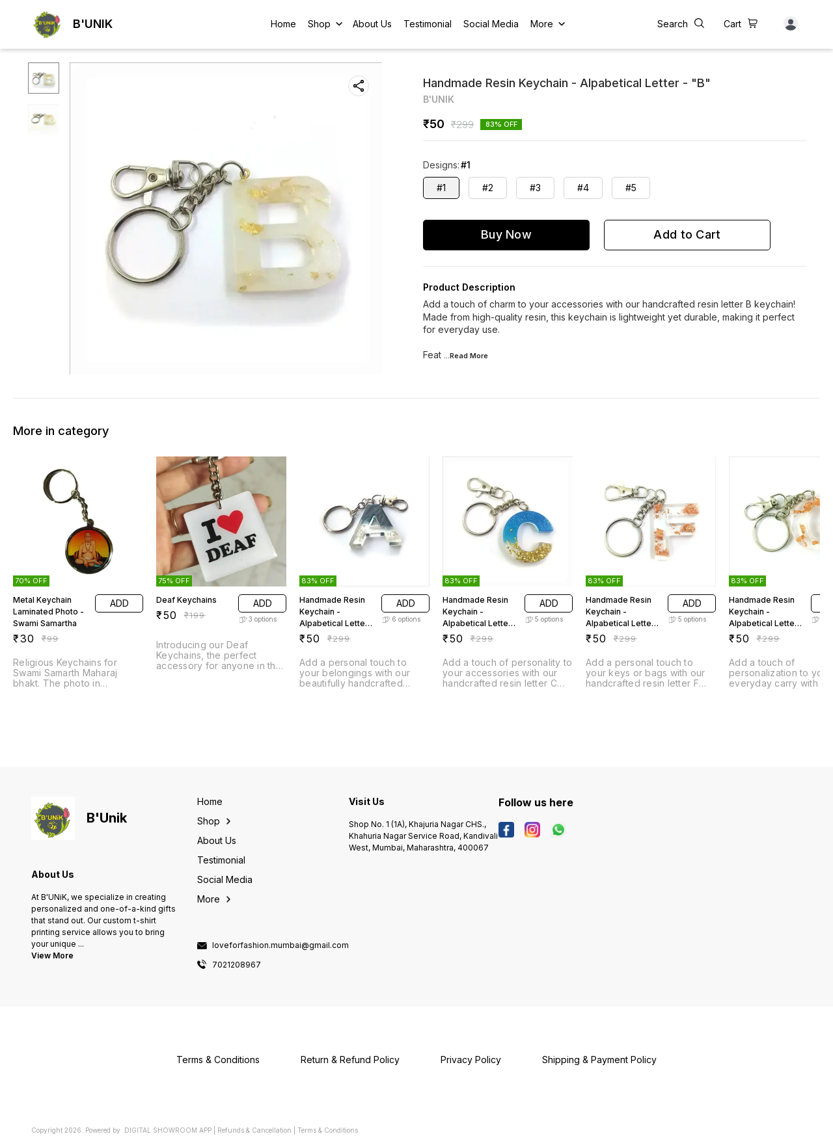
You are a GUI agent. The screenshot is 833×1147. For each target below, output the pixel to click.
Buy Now (506, 234)
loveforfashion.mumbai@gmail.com (280, 945)
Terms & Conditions (327, 1130)
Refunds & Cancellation (254, 1130)
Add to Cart (686, 234)
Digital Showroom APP (168, 1130)
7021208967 (236, 964)
